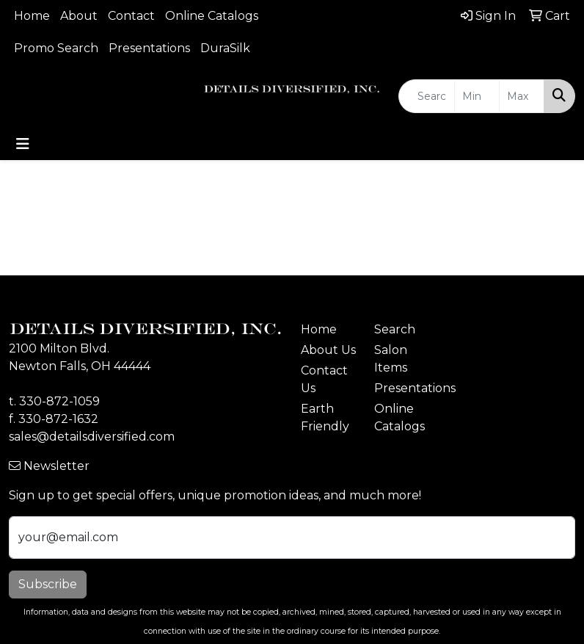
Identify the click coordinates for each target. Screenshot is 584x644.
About (79, 16)
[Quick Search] (426, 96)
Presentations (149, 48)
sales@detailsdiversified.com (92, 437)
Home (32, 16)
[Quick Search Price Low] (477, 96)
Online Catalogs (211, 16)
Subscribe (47, 584)
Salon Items (390, 359)
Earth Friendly (325, 417)
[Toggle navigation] (22, 144)
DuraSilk (225, 48)
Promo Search (56, 48)
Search (394, 329)
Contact (131, 16)
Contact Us (324, 379)
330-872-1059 (59, 401)
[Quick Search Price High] (521, 96)
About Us (328, 350)
